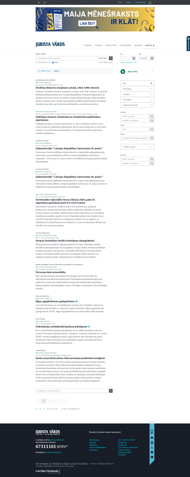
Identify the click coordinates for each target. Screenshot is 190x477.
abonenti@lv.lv (57, 440)
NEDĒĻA (122, 62)
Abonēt (129, 2)
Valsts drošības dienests (50, 85)
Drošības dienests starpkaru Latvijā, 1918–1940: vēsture (67, 87)
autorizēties (141, 2)
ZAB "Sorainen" (46, 324)
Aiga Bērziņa (40, 80)
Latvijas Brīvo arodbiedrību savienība (54, 355)
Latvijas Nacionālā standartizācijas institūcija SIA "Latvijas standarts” (67, 114)
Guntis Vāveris (50, 80)
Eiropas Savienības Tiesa (49, 269)
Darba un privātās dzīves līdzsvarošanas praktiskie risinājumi (70, 358)
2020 (56, 71)
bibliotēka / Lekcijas (43, 321)
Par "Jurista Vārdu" (127, 440)
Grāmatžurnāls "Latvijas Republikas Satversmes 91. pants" (69, 148)
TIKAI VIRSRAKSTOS (43, 62)
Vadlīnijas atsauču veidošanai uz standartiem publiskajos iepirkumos (68, 118)
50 (44, 409)
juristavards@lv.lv (54, 452)
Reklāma (93, 445)
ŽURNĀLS (88, 45)
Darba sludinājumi (97, 447)
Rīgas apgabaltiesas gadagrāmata (55, 301)
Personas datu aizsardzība (51, 272)
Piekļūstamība (124, 452)
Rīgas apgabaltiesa (42, 296)
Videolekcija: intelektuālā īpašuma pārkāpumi (61, 326)
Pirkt (120, 2)
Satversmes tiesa (47, 146)
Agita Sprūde (40, 319)
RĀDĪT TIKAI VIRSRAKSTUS (70, 409)
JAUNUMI (138, 45)
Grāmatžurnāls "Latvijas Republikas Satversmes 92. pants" (69, 176)
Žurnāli (92, 442)
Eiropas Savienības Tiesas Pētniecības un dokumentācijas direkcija (59, 264)
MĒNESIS (129, 62)
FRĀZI (55, 62)
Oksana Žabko (41, 350)
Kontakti (122, 455)
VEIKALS (99, 45)
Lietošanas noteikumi (128, 447)
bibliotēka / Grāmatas (43, 82)
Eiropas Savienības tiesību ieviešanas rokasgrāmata (65, 240)
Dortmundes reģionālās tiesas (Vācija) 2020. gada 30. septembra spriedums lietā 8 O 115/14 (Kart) (65, 201)
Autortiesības (124, 450)
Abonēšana (94, 440)
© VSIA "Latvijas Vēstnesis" (101, 463)
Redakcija (122, 442)
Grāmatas (93, 450)
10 (36, 409)
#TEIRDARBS (125, 45)
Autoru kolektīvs (42, 141)
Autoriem (122, 445)
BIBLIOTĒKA (111, 45)
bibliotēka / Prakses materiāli (46, 112)
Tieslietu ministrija (43, 233)
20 (40, 409)
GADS (135, 62)
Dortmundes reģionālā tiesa (51, 197)
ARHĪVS (148, 45)
